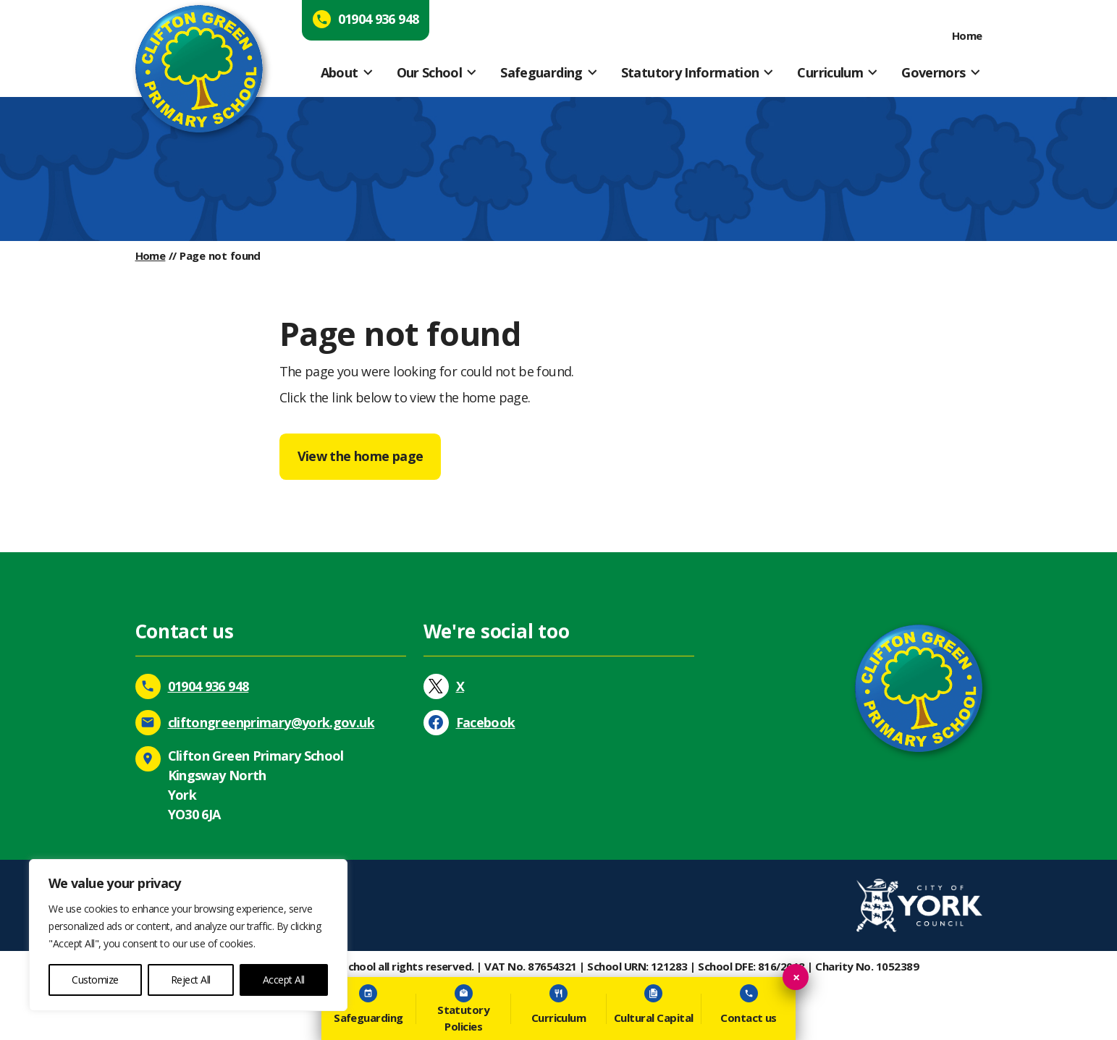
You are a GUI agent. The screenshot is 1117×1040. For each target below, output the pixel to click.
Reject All (191, 979)
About (339, 72)
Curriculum (830, 72)
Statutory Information (690, 72)
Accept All (284, 979)
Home (967, 35)
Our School (430, 72)
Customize (95, 979)
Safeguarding (541, 72)
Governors (933, 72)
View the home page (360, 456)
